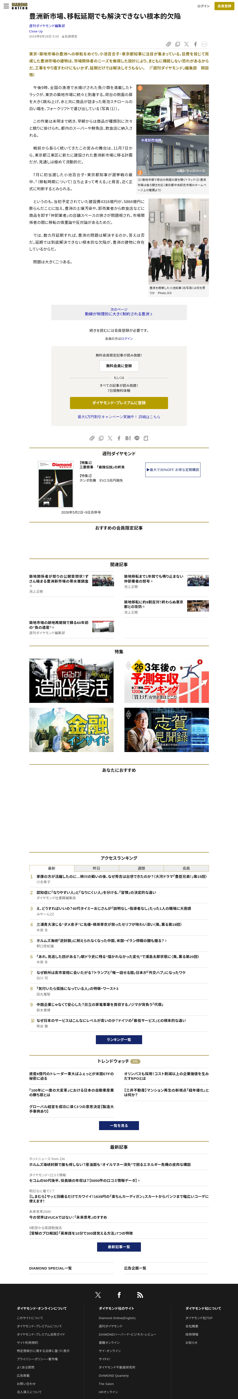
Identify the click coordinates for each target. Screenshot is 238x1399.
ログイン (204, 6)
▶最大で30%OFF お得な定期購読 (172, 470)
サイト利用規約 (27, 1343)
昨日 (96, 868)
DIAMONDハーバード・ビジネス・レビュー (127, 1334)
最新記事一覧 (119, 1247)
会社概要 (191, 1326)
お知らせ (191, 1343)
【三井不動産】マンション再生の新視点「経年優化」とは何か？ (166, 1092)
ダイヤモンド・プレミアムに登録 (119, 403)
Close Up (36, 31)
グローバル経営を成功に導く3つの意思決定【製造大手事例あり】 (71, 1109)
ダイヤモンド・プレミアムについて (39, 1326)
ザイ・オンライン (110, 1351)
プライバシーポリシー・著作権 (37, 1359)
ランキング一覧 (119, 1040)
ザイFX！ (105, 1359)
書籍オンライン (109, 1343)
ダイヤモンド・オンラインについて (42, 1308)
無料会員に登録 (119, 366)
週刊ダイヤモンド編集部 (47, 26)
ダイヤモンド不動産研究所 (117, 1367)
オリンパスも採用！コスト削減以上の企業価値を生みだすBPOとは (166, 1076)
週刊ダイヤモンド (111, 1326)
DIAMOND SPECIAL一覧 (50, 1268)
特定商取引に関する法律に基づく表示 (43, 1351)
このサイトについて (30, 1318)
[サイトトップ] (18, 6)
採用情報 (191, 1334)
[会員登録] (224, 6)
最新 (51, 868)
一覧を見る (119, 1126)
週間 (141, 868)
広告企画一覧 (135, 1268)
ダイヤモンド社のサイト (116, 1308)
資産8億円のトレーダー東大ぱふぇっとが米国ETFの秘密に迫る (71, 1076)
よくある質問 (25, 1367)
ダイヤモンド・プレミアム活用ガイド (41, 1334)
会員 (186, 868)
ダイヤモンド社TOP (199, 1318)
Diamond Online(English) (117, 1318)
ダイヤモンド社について (203, 1308)
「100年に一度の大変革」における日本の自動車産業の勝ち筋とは (71, 1092)
